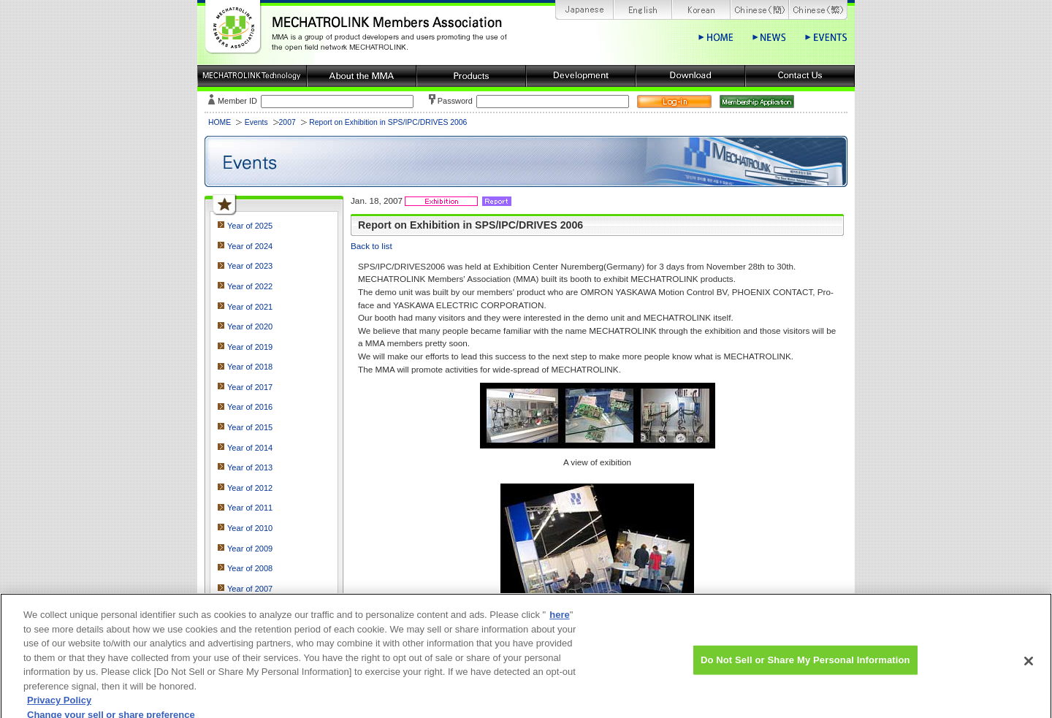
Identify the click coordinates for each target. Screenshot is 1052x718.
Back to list (371, 246)
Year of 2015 (249, 427)
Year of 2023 (249, 265)
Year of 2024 (249, 246)
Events (256, 122)
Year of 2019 (249, 347)
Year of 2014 (249, 447)
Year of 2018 (249, 366)
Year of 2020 (249, 326)
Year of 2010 (249, 528)
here (559, 621)
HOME (219, 122)
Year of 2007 (249, 588)
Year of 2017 (249, 387)
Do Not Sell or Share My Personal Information (805, 666)
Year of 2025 (249, 225)
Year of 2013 (249, 467)
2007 (287, 122)
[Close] (1029, 668)
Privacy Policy (59, 706)
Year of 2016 (249, 406)
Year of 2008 (249, 568)
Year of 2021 (249, 306)
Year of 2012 (249, 488)
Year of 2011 (249, 507)
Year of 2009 (249, 548)
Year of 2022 (249, 286)
